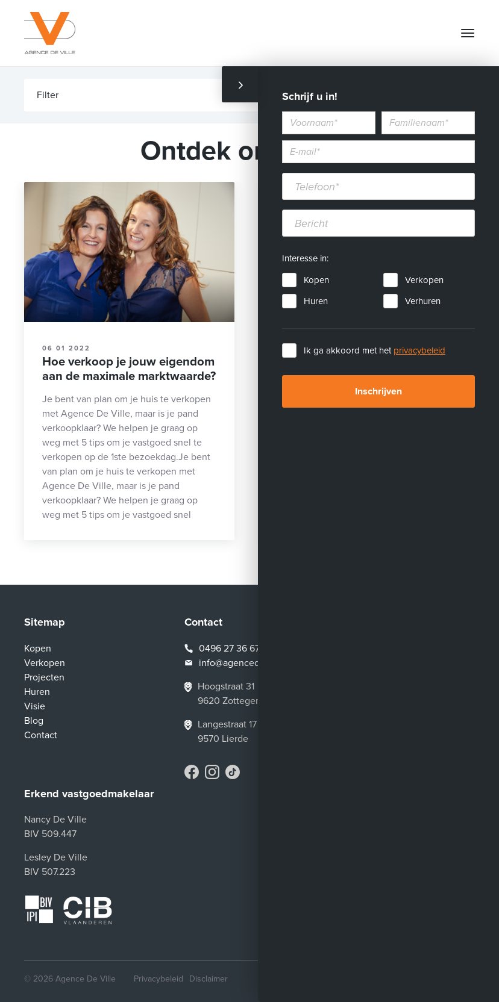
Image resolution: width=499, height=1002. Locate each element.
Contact (40, 735)
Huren (316, 301)
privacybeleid (419, 350)
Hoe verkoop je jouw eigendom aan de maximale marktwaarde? (129, 369)
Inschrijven (378, 391)
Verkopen (424, 280)
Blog (33, 721)
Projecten (44, 677)
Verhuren (423, 301)
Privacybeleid (158, 979)
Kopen (316, 280)
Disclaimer (208, 979)
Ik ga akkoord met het (374, 350)
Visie (34, 706)
